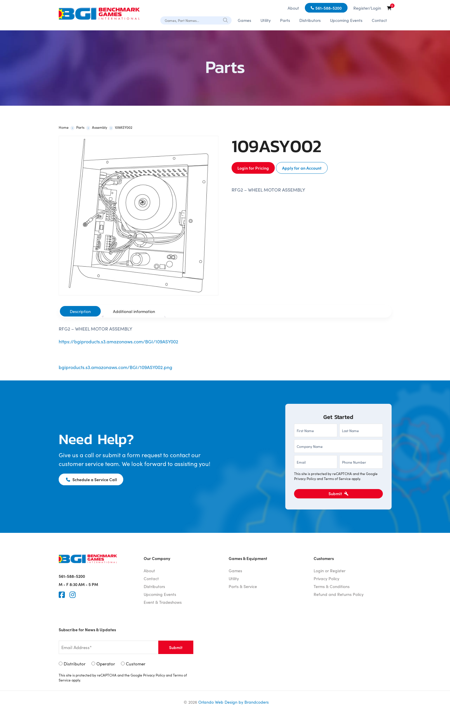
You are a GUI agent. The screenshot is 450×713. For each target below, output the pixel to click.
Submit (338, 493)
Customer (135, 663)
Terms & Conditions (332, 586)
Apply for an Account (302, 168)
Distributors (310, 20)
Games (244, 20)
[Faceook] (62, 594)
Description (80, 311)
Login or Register (329, 570)
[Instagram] (73, 594)
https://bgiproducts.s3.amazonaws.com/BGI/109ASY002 (118, 341)
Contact (379, 20)
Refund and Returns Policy (339, 594)
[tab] (80, 311)
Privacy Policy (305, 478)
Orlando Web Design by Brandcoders (233, 702)
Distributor (75, 663)
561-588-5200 (328, 8)
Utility (265, 20)
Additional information (134, 311)
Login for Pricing (253, 168)
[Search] (225, 19)
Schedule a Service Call (91, 479)
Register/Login (367, 8)
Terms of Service (337, 478)
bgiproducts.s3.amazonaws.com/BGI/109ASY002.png (115, 367)
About (293, 8)
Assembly (99, 127)
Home (64, 127)
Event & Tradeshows (163, 602)
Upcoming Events (346, 20)
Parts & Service (243, 586)
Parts (285, 20)
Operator (105, 663)
